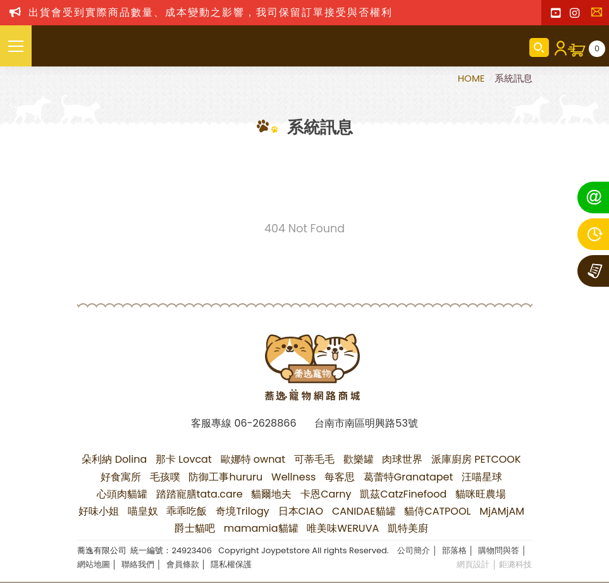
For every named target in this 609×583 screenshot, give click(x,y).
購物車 (597, 49)
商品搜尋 (539, 47)
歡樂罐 (358, 459)
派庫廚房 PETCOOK (476, 459)
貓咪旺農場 (480, 494)
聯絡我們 (599, 16)
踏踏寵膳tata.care (199, 494)
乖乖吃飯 (186, 511)
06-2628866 (265, 423)
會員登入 (558, 47)
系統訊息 (513, 78)
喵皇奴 (143, 511)
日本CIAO (301, 511)
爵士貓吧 (195, 528)
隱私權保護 (231, 564)
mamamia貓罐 (261, 528)
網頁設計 (473, 564)
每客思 (339, 477)
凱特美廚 (408, 528)
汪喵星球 (482, 477)
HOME (473, 78)
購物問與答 (498, 550)
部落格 (454, 550)
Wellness (293, 477)
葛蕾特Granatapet (408, 477)
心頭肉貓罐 (122, 494)
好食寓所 (121, 477)
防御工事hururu (225, 477)
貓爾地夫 (271, 494)
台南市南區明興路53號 (365, 423)
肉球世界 (402, 459)
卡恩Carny (325, 494)
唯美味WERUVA (343, 528)
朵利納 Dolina (114, 459)
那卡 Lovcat (184, 459)
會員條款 (182, 564)
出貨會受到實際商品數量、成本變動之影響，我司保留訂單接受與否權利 (210, 12)
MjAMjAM (501, 511)
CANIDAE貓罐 (364, 511)
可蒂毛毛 (314, 459)
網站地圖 (93, 564)
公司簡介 (413, 550)
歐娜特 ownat (253, 459)
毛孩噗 (165, 477)
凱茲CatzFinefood (403, 494)
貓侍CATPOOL (437, 511)
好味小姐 (98, 511)
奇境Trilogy (242, 511)
